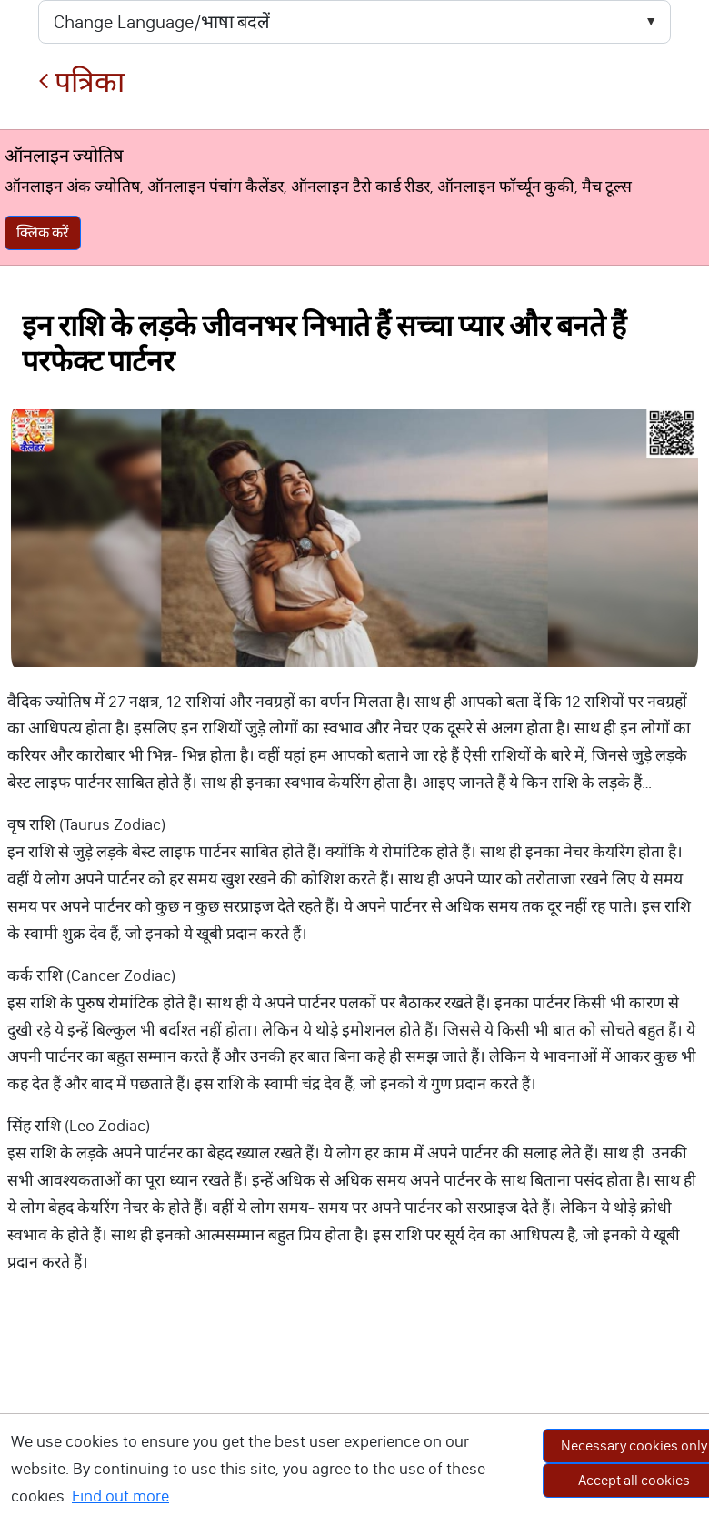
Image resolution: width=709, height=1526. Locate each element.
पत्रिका (81, 82)
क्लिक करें (42, 232)
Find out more (120, 1496)
